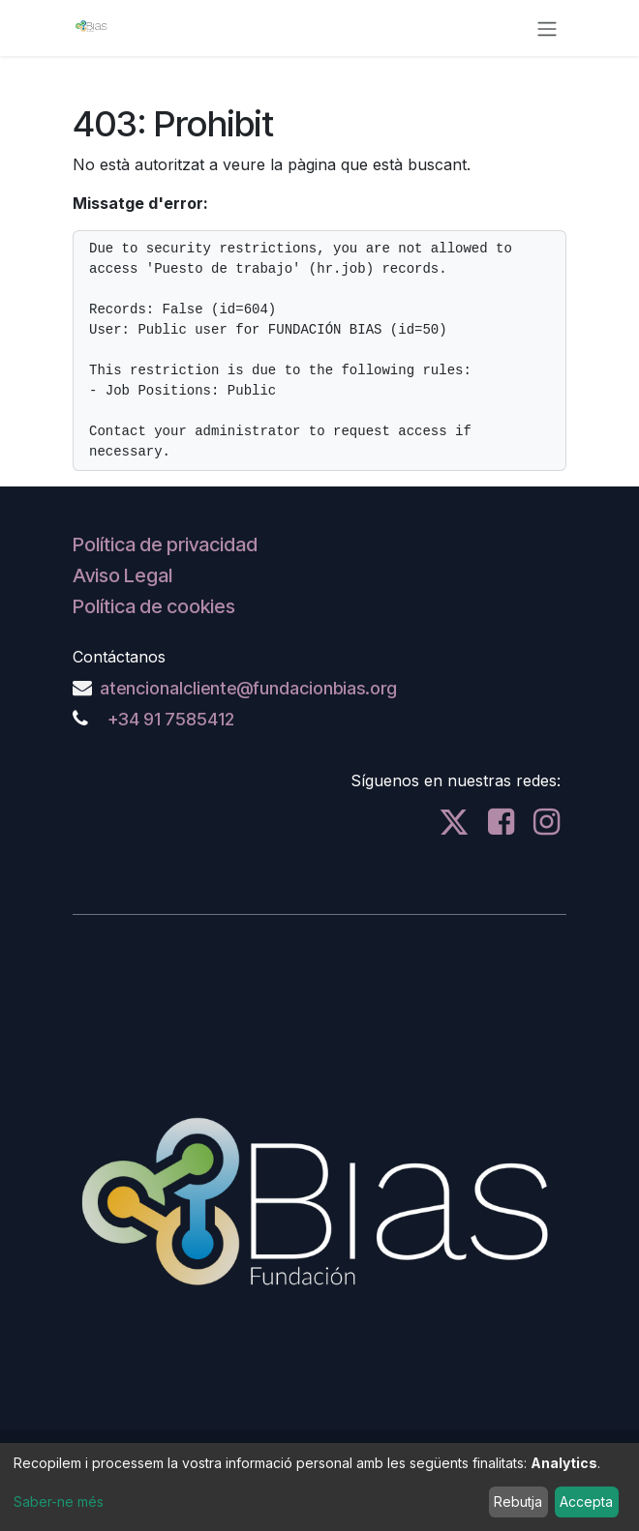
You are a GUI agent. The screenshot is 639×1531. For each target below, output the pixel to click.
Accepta (586, 1501)
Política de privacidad (165, 544)
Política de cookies (154, 606)
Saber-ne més (59, 1501)
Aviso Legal (122, 575)
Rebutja (518, 1501)
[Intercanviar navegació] (547, 28)
